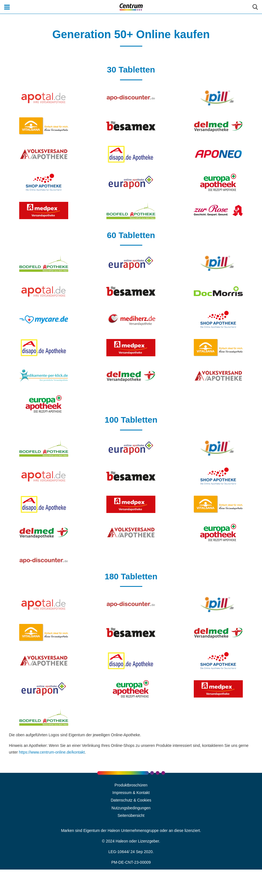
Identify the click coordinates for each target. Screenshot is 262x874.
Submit (255, 7)
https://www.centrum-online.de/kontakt (52, 752)
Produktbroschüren (130, 785)
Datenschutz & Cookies (131, 800)
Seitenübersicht (131, 815)
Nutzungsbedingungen (130, 808)
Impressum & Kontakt (131, 792)
